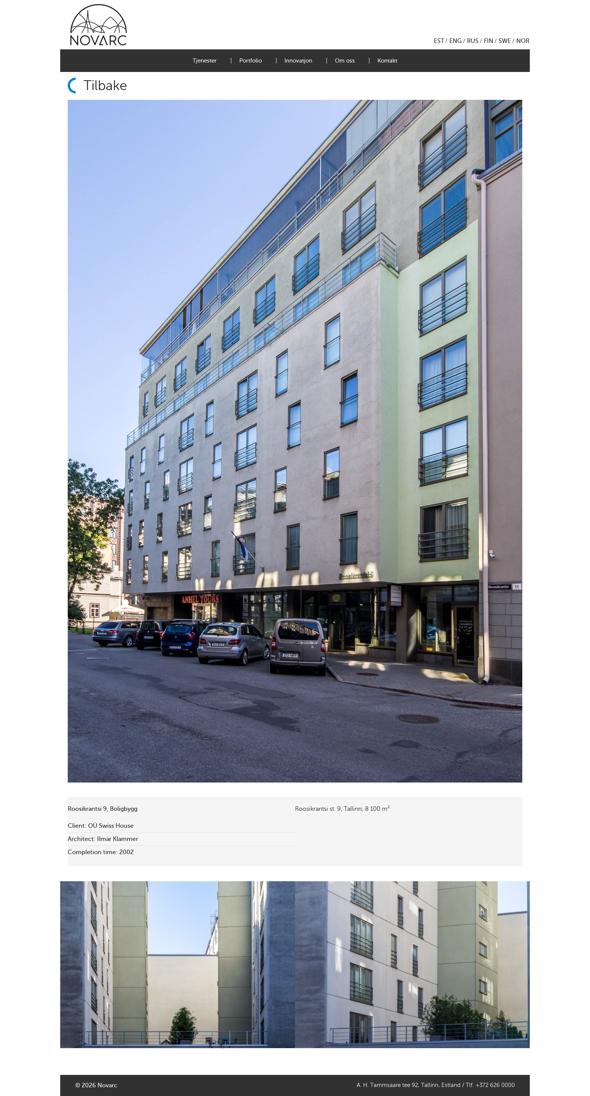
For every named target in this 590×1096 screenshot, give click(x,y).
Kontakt (387, 61)
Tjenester (205, 61)
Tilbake (105, 85)
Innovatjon (298, 61)
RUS (473, 41)
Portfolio (250, 61)
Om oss (345, 61)
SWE (505, 41)
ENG (455, 41)
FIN (488, 41)
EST (439, 41)
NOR (522, 41)
